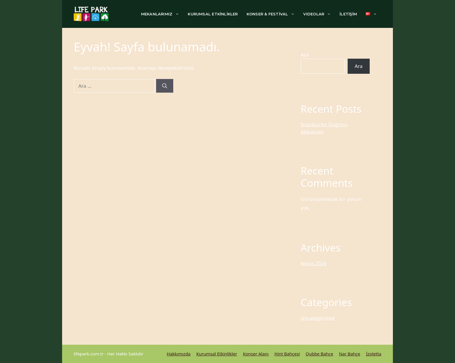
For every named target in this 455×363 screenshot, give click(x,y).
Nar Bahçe (349, 354)
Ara (304, 54)
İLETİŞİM (348, 14)
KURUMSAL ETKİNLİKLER (213, 14)
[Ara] (164, 86)
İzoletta (373, 354)
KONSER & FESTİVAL (273, 14)
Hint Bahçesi (287, 354)
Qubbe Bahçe (319, 354)
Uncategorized (318, 318)
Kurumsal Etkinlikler (216, 354)
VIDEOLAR (319, 14)
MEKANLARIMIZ (162, 14)
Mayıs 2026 (313, 263)
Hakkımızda (179, 354)
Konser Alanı (255, 354)
